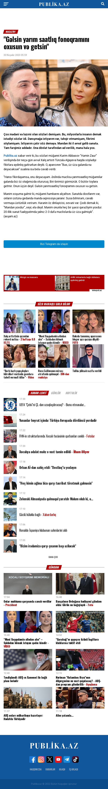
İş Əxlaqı (73, 769)
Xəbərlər (50, 769)
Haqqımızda (35, 769)
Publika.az (10, 155)
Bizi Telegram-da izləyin (54, 244)
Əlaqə (62, 769)
